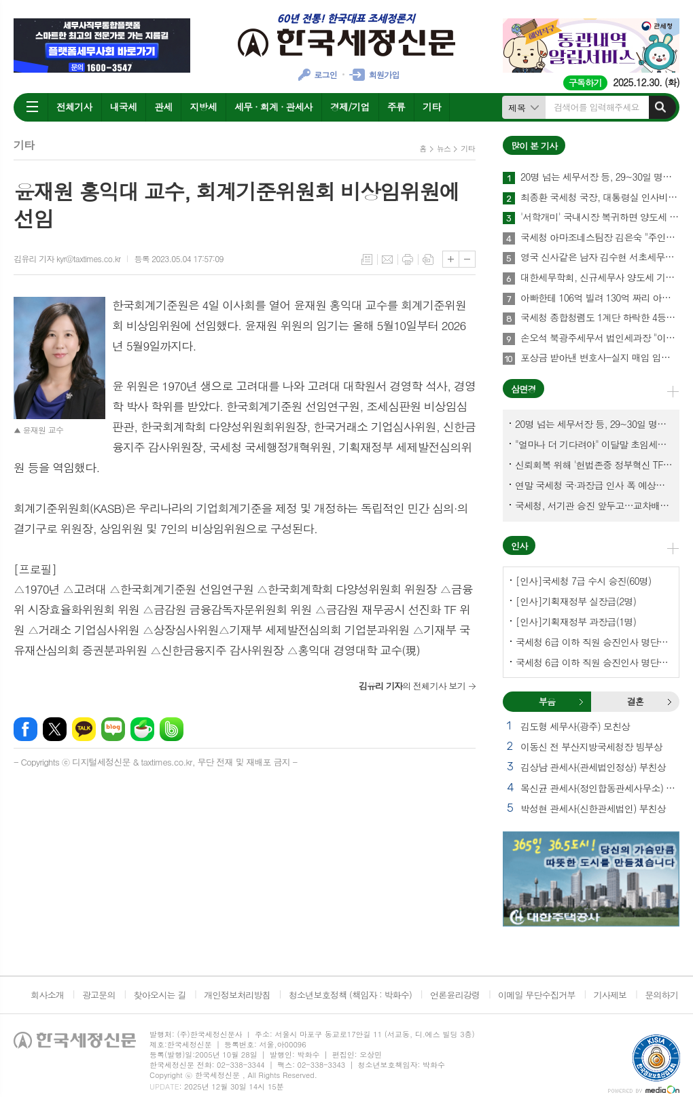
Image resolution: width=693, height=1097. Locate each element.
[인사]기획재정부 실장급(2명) (576, 601)
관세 (163, 106)
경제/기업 (350, 106)
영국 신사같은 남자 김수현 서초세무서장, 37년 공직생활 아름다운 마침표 (599, 257)
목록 (367, 259)
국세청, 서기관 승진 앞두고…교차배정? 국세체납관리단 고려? (594, 505)
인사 (519, 545)
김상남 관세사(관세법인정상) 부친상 (593, 767)
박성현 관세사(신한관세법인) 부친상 (593, 808)
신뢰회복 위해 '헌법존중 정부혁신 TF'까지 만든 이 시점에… (594, 464)
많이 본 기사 (534, 145)
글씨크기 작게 (467, 259)
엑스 (55, 729)
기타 (431, 106)
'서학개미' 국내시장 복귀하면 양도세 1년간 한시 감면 (599, 217)
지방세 (203, 106)
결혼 (669, 701)
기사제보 (609, 994)
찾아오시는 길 (160, 994)
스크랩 (428, 259)
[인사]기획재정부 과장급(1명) (576, 621)
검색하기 (660, 107)
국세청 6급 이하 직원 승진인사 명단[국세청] (594, 642)
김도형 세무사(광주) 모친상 (575, 726)
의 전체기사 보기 (412, 685)
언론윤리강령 (455, 994)
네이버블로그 (113, 729)
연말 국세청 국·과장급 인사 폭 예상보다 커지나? (594, 485)
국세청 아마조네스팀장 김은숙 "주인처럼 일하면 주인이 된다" (599, 238)
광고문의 (99, 994)
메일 (387, 259)
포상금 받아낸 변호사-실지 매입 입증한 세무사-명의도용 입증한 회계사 (599, 358)
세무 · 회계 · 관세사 (273, 106)
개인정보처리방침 (237, 994)
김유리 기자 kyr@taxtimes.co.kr (67, 258)
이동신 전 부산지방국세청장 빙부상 (591, 746)
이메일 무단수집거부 (536, 994)
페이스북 (25, 729)
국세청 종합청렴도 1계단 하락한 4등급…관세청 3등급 (599, 318)
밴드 (171, 729)
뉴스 (444, 148)
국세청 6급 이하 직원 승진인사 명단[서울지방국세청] (594, 662)
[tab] (547, 701)
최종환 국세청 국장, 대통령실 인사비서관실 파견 (599, 197)
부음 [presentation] (547, 701)
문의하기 (661, 994)
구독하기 (585, 82)
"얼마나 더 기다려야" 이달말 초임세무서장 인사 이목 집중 (594, 444)
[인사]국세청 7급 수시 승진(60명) (583, 581)
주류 (396, 106)
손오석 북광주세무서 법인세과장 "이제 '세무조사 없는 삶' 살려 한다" (599, 338)
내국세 (123, 106)
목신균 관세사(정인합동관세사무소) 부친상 (599, 788)
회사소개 (47, 994)
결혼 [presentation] (635, 701)
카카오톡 (84, 729)
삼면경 (523, 388)
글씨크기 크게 (450, 259)
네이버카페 (142, 729)
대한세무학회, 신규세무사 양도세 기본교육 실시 (599, 278)
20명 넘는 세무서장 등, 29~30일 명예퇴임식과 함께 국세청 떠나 (599, 177)
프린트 (407, 259)
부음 (581, 701)
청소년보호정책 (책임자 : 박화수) (350, 994)
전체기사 (74, 106)
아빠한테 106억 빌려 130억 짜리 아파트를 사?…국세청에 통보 (599, 298)
